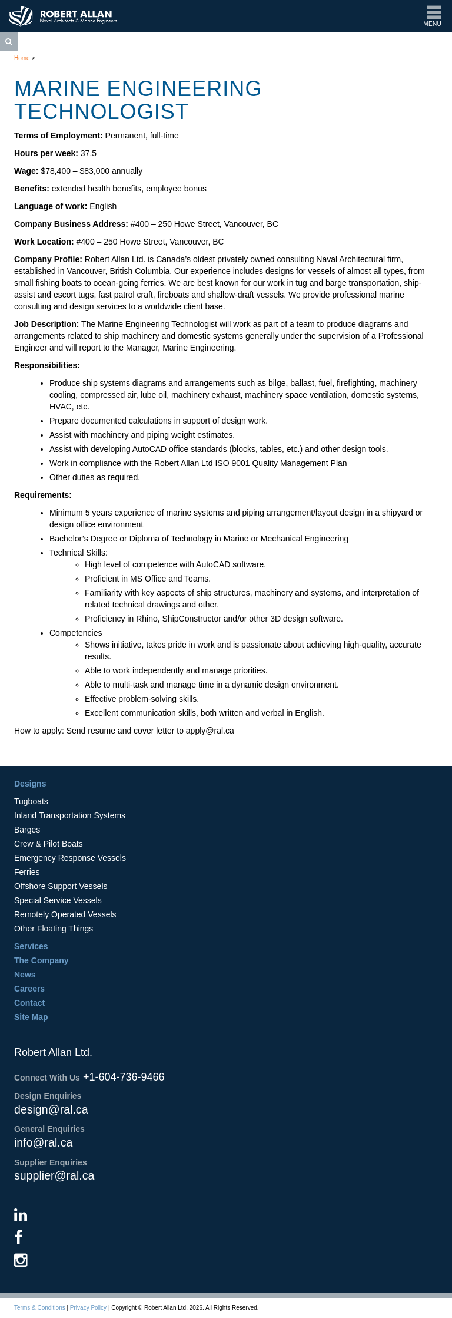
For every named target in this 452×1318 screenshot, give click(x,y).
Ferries (27, 872)
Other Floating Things (53, 928)
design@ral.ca (51, 1109)
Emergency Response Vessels (70, 858)
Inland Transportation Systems (69, 815)
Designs (30, 783)
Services (31, 946)
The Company (41, 960)
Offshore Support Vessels (61, 886)
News (25, 974)
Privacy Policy (88, 1307)
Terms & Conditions (39, 1307)
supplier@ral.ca (54, 1175)
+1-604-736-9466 (124, 1077)
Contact (29, 1003)
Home (22, 58)
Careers (29, 988)
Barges (27, 829)
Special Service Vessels (58, 900)
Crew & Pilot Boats (48, 843)
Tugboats (31, 801)
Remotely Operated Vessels (65, 914)
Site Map (31, 1017)
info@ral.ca (43, 1142)
